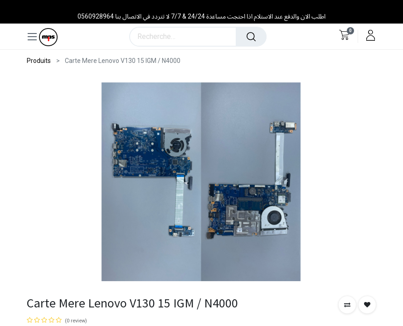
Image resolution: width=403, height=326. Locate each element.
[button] (347, 305)
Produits (39, 60)
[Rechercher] (251, 37)
